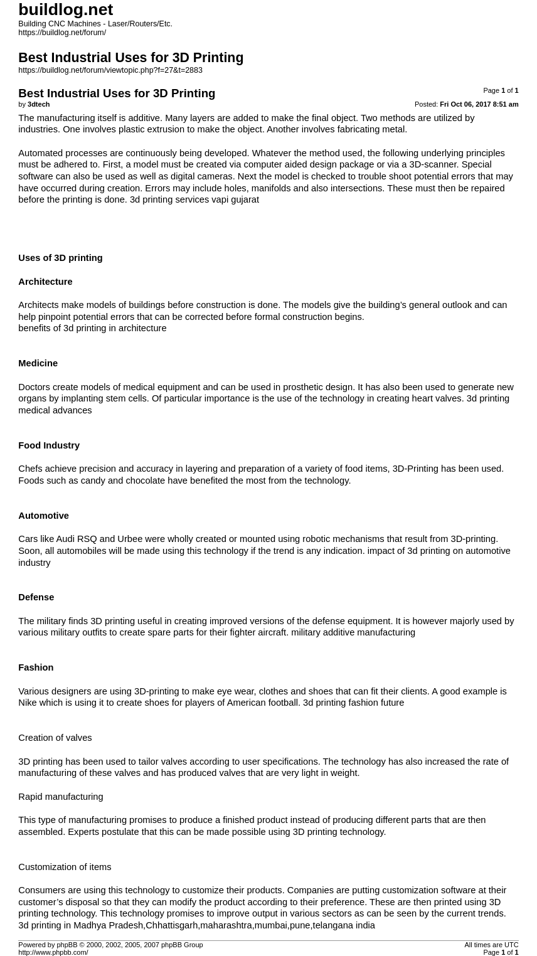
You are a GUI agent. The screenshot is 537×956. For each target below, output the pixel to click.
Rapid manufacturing (60, 797)
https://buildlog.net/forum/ (62, 32)
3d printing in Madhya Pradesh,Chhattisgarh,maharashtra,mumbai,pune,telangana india (196, 925)
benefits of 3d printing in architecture (92, 328)
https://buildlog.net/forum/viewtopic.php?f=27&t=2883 (110, 70)
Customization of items (64, 867)
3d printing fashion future (353, 703)
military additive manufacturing (353, 632)
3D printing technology (338, 832)
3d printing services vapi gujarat (194, 199)
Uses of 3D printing (60, 258)
